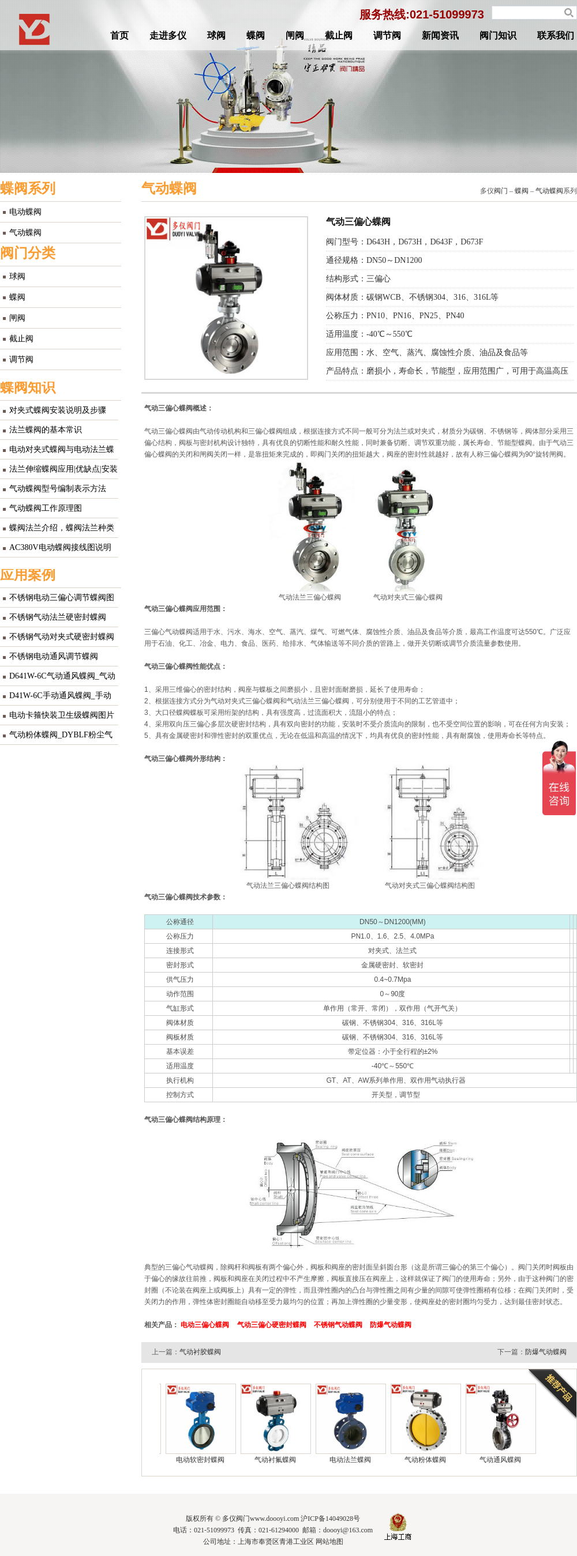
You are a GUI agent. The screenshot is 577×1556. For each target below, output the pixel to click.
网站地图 (329, 1542)
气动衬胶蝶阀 (200, 1352)
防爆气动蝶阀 (546, 1352)
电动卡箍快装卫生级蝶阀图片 (61, 715)
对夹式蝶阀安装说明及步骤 (57, 410)
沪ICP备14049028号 (330, 1518)
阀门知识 (497, 35)
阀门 (501, 191)
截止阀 (339, 35)
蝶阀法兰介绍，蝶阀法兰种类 (61, 527)
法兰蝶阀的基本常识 (45, 429)
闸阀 (295, 35)
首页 (119, 35)
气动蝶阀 (25, 232)
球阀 (216, 35)
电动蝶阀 (25, 212)
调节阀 (387, 35)
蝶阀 (255, 35)
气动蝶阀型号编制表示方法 (57, 488)
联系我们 (555, 35)
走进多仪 (167, 35)
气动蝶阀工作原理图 (45, 508)
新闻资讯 (440, 35)
